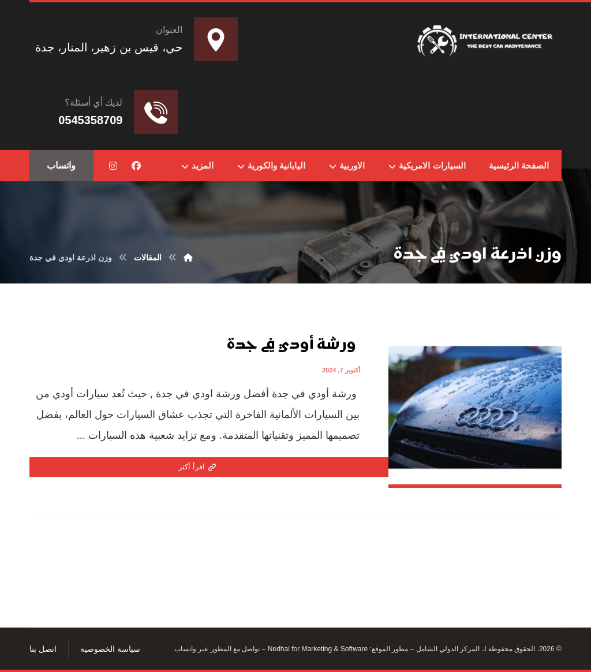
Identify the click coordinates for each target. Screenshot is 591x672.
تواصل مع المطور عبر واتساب (217, 649)
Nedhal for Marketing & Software (316, 649)
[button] (136, 165)
